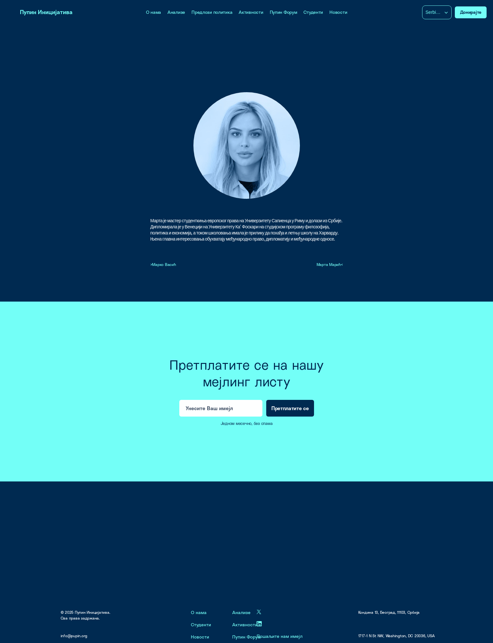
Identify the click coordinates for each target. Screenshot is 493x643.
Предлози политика (211, 12)
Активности (251, 12)
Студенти (313, 12)
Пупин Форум (283, 12)
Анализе (176, 12)
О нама (153, 12)
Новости (338, 12)
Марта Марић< (330, 264)
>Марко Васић (163, 264)
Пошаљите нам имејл (279, 636)
